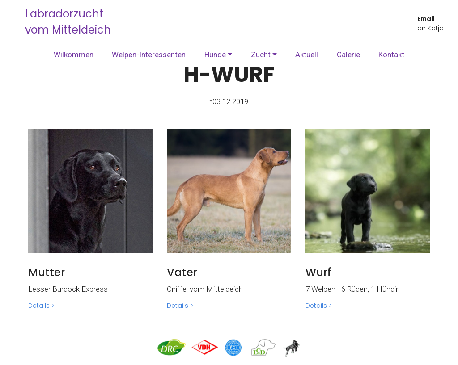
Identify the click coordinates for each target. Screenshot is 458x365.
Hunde (215, 54)
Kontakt (391, 54)
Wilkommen (73, 54)
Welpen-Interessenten (149, 54)
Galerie (348, 54)
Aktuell (306, 54)
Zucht (261, 54)
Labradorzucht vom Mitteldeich (68, 21)
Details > (41, 305)
